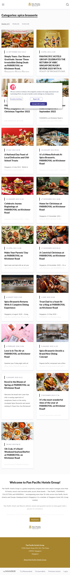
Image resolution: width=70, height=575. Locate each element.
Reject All (36, 99)
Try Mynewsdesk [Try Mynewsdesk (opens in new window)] (26, 571)
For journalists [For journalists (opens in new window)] (40, 571)
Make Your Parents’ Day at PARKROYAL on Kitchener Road (16, 255)
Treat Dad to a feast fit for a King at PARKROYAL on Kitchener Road (52, 304)
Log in (66, 571)
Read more (35, 520)
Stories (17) (5, 24)
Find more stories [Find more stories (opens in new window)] (54, 571)
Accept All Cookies (38, 104)
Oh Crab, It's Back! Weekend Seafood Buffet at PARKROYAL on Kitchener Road (17, 453)
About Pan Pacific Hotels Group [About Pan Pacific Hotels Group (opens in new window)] (35, 560)
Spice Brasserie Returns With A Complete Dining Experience (16, 304)
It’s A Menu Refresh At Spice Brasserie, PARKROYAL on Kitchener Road (52, 159)
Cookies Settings (16, 99)
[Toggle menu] (3, 4)
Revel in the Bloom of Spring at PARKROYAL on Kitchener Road (17, 384)
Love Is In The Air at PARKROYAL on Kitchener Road (17, 353)
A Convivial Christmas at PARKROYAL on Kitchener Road (52, 255)
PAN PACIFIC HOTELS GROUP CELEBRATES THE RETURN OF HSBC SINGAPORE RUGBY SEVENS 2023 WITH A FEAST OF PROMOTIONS (52, 64)
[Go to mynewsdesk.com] (9, 571)
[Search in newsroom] (67, 4)
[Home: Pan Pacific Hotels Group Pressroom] (34, 4)
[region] (35, 96)
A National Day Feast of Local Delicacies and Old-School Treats (16, 157)
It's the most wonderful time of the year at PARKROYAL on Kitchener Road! (52, 404)
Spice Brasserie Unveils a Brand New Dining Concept (51, 353)
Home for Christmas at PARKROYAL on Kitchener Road (52, 206)
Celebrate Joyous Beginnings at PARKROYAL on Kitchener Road (17, 208)
